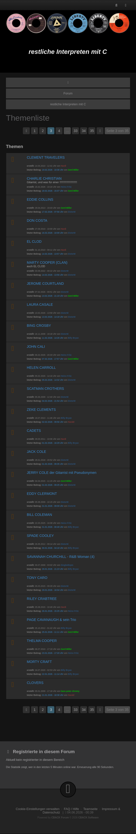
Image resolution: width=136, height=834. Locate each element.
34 (84, 131)
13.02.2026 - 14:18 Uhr (52, 317)
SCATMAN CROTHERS (45, 389)
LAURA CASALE (40, 305)
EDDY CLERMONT (42, 494)
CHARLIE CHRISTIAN (44, 178)
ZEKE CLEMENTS (41, 410)
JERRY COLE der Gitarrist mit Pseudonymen (61, 473)
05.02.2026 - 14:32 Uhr (52, 380)
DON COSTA (37, 220)
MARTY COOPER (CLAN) (47, 262)
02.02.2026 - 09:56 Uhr (52, 422)
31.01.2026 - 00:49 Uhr (52, 527)
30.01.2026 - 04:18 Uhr (52, 548)
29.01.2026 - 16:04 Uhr (52, 590)
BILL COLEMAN (39, 515)
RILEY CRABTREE (42, 599)
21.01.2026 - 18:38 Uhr (52, 695)
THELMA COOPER (42, 641)
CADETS (34, 431)
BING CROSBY (39, 326)
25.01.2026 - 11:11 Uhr (52, 632)
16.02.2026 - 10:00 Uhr (52, 233)
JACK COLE (36, 452)
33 (76, 131)
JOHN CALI (36, 347)
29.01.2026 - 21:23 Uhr (52, 569)
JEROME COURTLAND (45, 283)
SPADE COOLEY (40, 536)
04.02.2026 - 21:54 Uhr (52, 401)
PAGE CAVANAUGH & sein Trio (51, 620)
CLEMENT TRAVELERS (46, 157)
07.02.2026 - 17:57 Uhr (52, 359)
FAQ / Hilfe (71, 809)
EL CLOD (34, 241)
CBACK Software (88, 817)
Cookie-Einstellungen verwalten (37, 809)
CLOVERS (35, 683)
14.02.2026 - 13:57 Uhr (52, 254)
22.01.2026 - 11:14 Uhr (52, 674)
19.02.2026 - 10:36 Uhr (52, 170)
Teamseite (90, 809)
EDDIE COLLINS (40, 199)
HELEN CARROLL (41, 368)
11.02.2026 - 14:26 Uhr (52, 338)
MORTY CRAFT (39, 662)
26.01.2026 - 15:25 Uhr (52, 611)
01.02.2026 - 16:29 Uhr (52, 443)
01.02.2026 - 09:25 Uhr (52, 485)
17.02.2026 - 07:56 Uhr (52, 212)
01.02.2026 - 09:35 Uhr (52, 464)
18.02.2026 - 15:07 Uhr (52, 191)
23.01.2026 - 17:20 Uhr (52, 653)
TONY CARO (37, 578)
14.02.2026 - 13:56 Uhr (52, 275)
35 (92, 131)
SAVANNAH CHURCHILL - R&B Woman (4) (61, 557)
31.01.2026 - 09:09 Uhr (52, 506)
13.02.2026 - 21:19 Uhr (52, 296)
